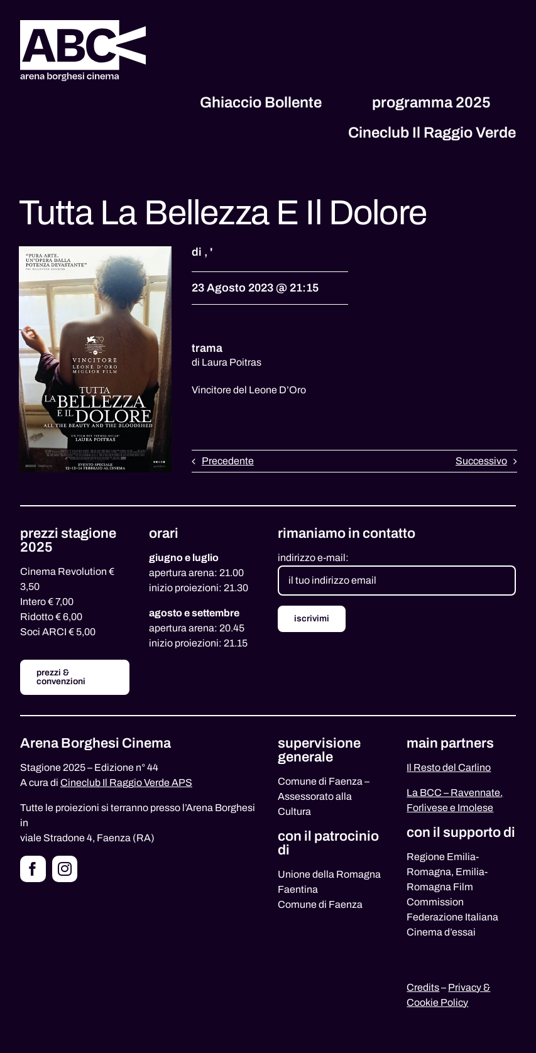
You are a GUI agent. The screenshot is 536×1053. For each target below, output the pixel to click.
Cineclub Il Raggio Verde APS (126, 782)
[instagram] (65, 869)
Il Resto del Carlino (449, 767)
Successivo (481, 461)
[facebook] (33, 869)
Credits (423, 987)
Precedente (228, 461)
